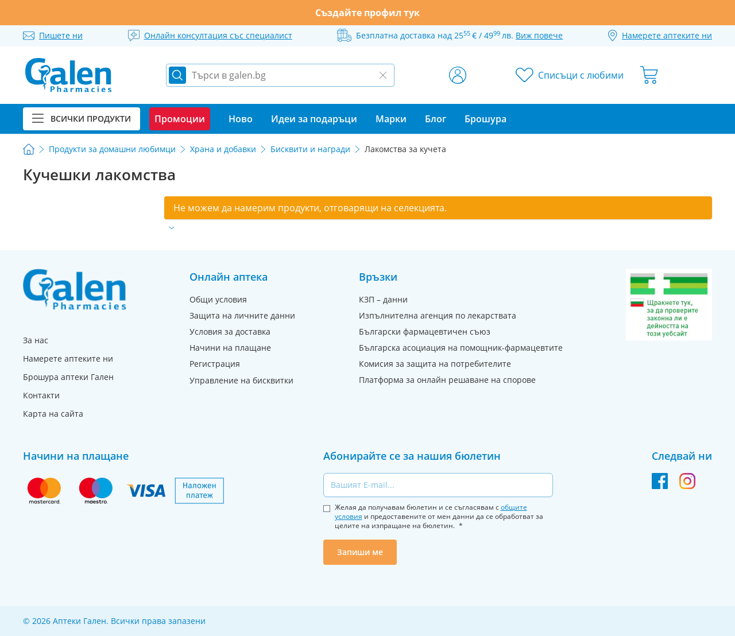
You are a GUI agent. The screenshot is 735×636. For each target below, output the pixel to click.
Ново (241, 119)
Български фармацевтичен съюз (424, 331)
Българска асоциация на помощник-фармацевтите (461, 347)
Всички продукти (81, 118)
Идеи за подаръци (314, 119)
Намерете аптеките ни (68, 358)
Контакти (41, 395)
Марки (391, 119)
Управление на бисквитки (241, 380)
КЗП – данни (383, 299)
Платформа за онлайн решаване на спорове (447, 379)
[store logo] (68, 75)
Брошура (485, 119)
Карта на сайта (53, 413)
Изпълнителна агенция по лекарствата (437, 315)
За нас (35, 340)
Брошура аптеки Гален (68, 376)
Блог (435, 119)
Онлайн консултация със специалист (218, 35)
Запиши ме (360, 551)
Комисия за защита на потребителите (435, 363)
